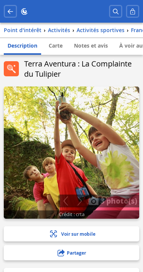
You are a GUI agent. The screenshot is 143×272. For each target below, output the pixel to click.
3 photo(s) (112, 200)
